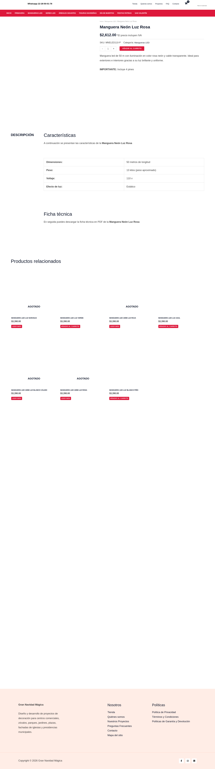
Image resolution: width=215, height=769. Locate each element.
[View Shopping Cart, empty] (189, 3)
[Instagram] (187, 760)
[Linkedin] (194, 760)
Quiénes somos (116, 717)
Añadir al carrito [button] (70, 346)
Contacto (112, 730)
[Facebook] (181, 760)
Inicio (102, 21)
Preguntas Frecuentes (120, 726)
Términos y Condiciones (165, 717)
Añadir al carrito (132, 49)
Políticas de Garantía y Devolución (171, 721)
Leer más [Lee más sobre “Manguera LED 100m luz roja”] (115, 346)
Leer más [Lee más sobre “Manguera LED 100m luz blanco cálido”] (17, 419)
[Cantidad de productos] (108, 48)
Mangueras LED (111, 21)
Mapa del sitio (115, 735)
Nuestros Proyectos (118, 721)
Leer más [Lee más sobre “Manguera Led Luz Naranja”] (17, 346)
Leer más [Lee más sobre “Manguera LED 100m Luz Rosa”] (66, 419)
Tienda (111, 712)
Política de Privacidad (164, 712)
